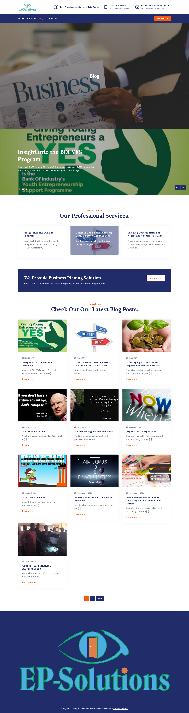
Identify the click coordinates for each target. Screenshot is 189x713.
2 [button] (23, 189)
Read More (29, 379)
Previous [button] (177, 187)
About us (31, 18)
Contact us (51, 18)
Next (100, 598)
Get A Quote (162, 18)
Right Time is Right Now (141, 431)
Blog (41, 18)
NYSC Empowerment (34, 497)
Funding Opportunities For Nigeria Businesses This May (143, 364)
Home (21, 18)
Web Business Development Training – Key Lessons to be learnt (143, 500)
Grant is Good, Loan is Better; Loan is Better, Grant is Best (92, 364)
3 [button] (26, 189)
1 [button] (19, 189)
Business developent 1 (35, 431)
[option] (94, 162)
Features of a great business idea (93, 431)
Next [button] (183, 187)
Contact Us (155, 278)
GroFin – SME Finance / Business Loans (37, 567)
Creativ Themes (120, 708)
